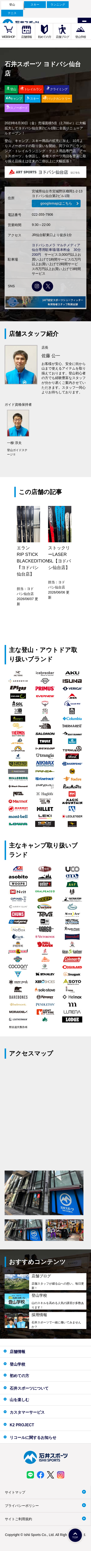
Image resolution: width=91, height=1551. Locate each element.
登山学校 (80, 37)
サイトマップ (15, 1492)
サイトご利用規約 (18, 1519)
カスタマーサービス (27, 1412)
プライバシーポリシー (22, 1506)
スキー (35, 4)
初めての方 (44, 37)
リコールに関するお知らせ (33, 1438)
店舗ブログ (62, 37)
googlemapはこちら (56, 203)
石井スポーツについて (29, 1388)
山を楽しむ (19, 1400)
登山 (12, 4)
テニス (12, 13)
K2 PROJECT (22, 1425)
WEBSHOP (8, 37)
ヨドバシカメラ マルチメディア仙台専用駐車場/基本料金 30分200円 (56, 249)
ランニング (57, 4)
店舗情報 (26, 37)
